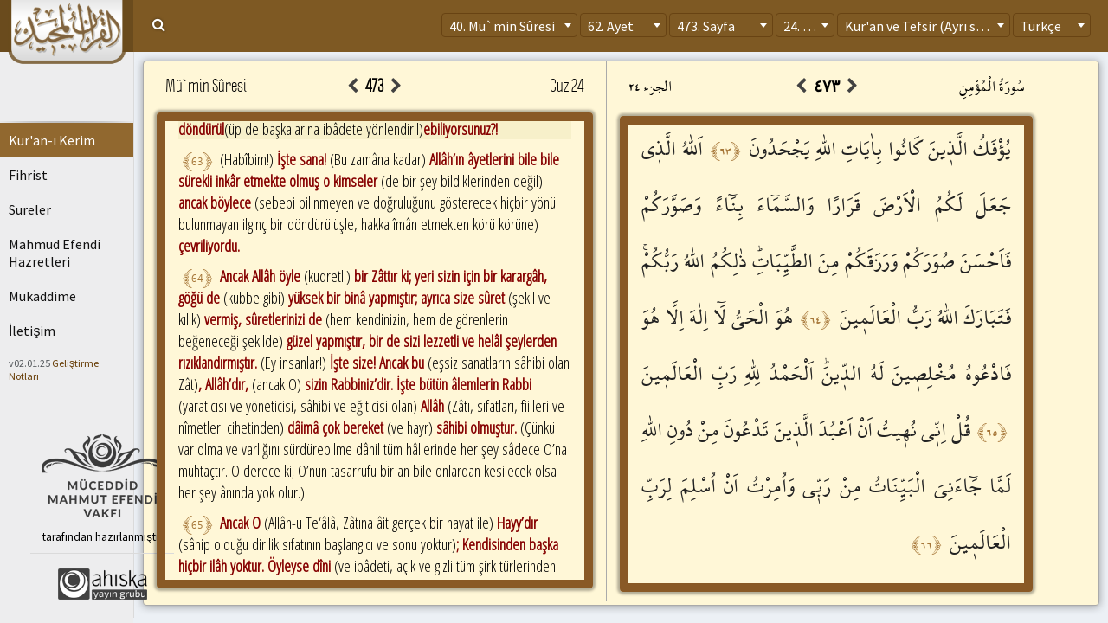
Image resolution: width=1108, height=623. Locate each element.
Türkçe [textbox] (1041, 26)
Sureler (30, 209)
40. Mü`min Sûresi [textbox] (502, 26)
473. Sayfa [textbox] (706, 26)
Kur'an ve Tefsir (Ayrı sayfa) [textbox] (925, 26)
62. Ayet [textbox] (611, 26)
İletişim (32, 330)
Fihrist (28, 174)
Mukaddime (42, 296)
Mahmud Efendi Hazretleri (54, 252)
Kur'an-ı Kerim (52, 140)
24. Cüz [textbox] (803, 26)
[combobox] (509, 25)
